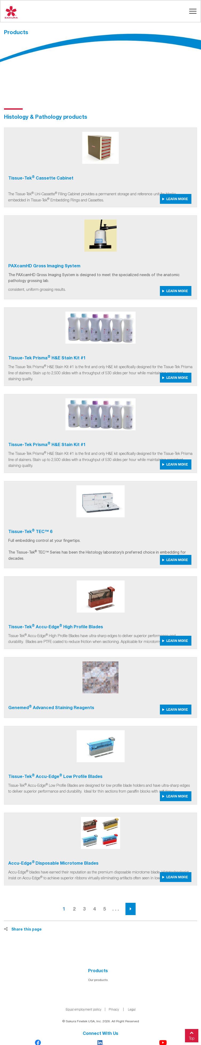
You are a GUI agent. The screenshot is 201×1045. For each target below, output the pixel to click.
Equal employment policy (83, 1009)
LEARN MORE (175, 199)
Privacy (114, 1009)
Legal (132, 1009)
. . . (115, 909)
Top (191, 1034)
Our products (98, 980)
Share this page (23, 929)
